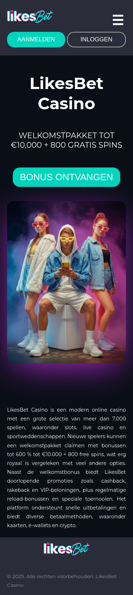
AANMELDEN (36, 39)
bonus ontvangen (66, 177)
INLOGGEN (96, 39)
